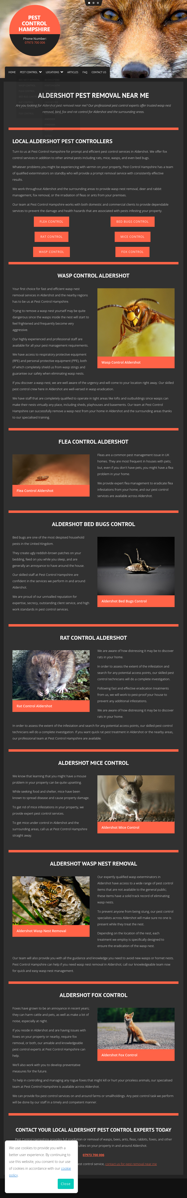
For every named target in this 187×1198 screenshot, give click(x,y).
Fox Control (132, 252)
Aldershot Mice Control (120, 827)
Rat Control (51, 237)
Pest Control (29, 72)
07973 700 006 (35, 42)
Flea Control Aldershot (35, 490)
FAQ (85, 72)
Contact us (99, 72)
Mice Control (133, 237)
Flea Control (51, 222)
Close (66, 1183)
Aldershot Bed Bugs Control (124, 601)
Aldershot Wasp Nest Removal (41, 930)
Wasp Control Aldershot (121, 362)
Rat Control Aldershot (34, 706)
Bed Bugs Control (132, 222)
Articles (72, 72)
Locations (52, 72)
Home (12, 72)
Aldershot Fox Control (119, 1055)
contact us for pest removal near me (131, 1164)
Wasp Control (51, 252)
